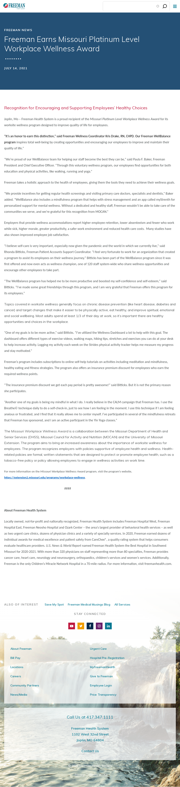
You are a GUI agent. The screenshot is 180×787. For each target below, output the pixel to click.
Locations (16, 667)
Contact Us (90, 751)
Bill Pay (15, 658)
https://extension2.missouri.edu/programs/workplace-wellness (44, 477)
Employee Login (101, 685)
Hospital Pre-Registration (107, 658)
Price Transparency (103, 694)
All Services (122, 604)
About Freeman (21, 649)
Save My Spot (54, 604)
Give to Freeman (101, 676)
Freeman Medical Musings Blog (89, 604)
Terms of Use (98, 775)
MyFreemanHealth (102, 667)
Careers (15, 676)
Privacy (80, 775)
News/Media (18, 694)
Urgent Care (98, 649)
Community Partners (24, 685)
